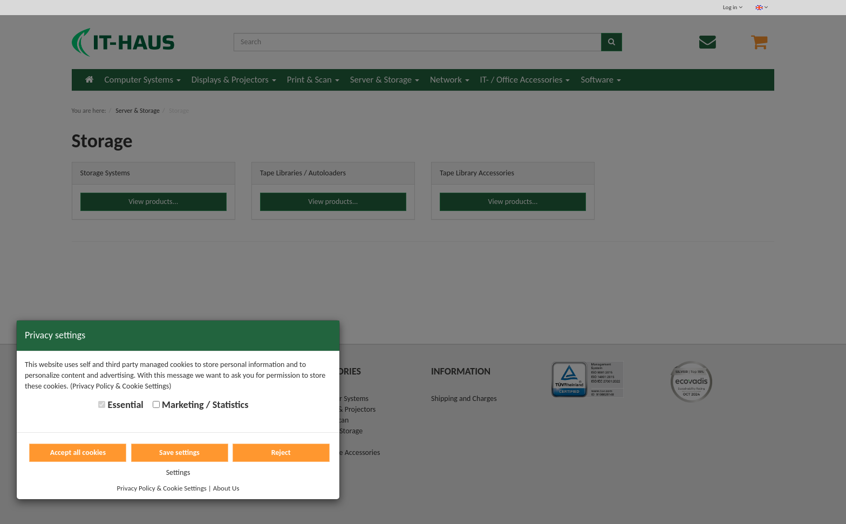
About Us (226, 488)
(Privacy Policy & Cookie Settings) (121, 386)
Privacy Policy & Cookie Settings (162, 488)
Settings (178, 472)
